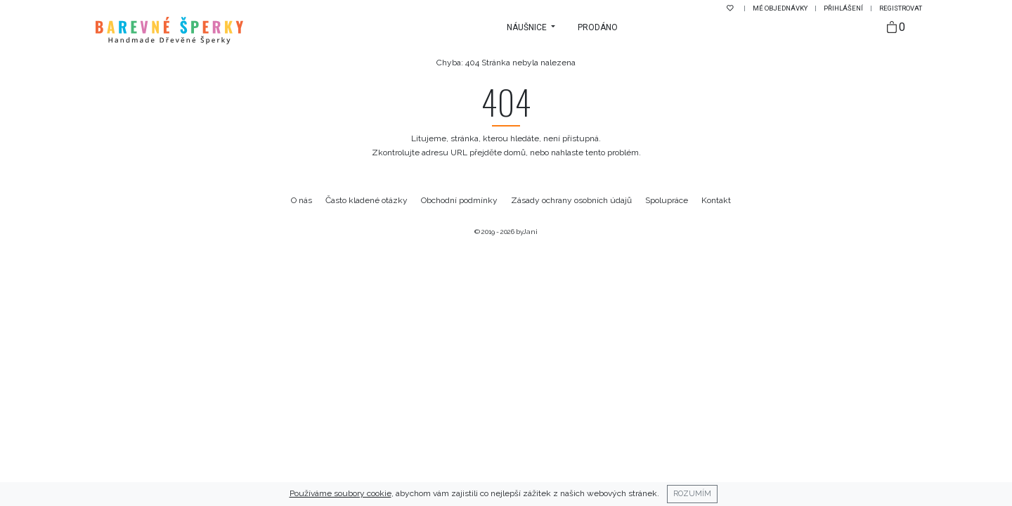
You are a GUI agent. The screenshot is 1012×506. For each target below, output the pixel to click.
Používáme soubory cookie (340, 493)
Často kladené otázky (366, 200)
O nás (301, 200)
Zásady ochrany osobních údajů (571, 200)
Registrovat (900, 8)
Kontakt (716, 200)
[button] (531, 27)
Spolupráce (666, 200)
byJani (527, 231)
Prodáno (598, 27)
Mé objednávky (781, 8)
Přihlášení (844, 8)
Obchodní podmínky (459, 200)
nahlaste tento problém (595, 152)
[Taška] (896, 27)
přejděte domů (497, 152)
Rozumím (692, 493)
